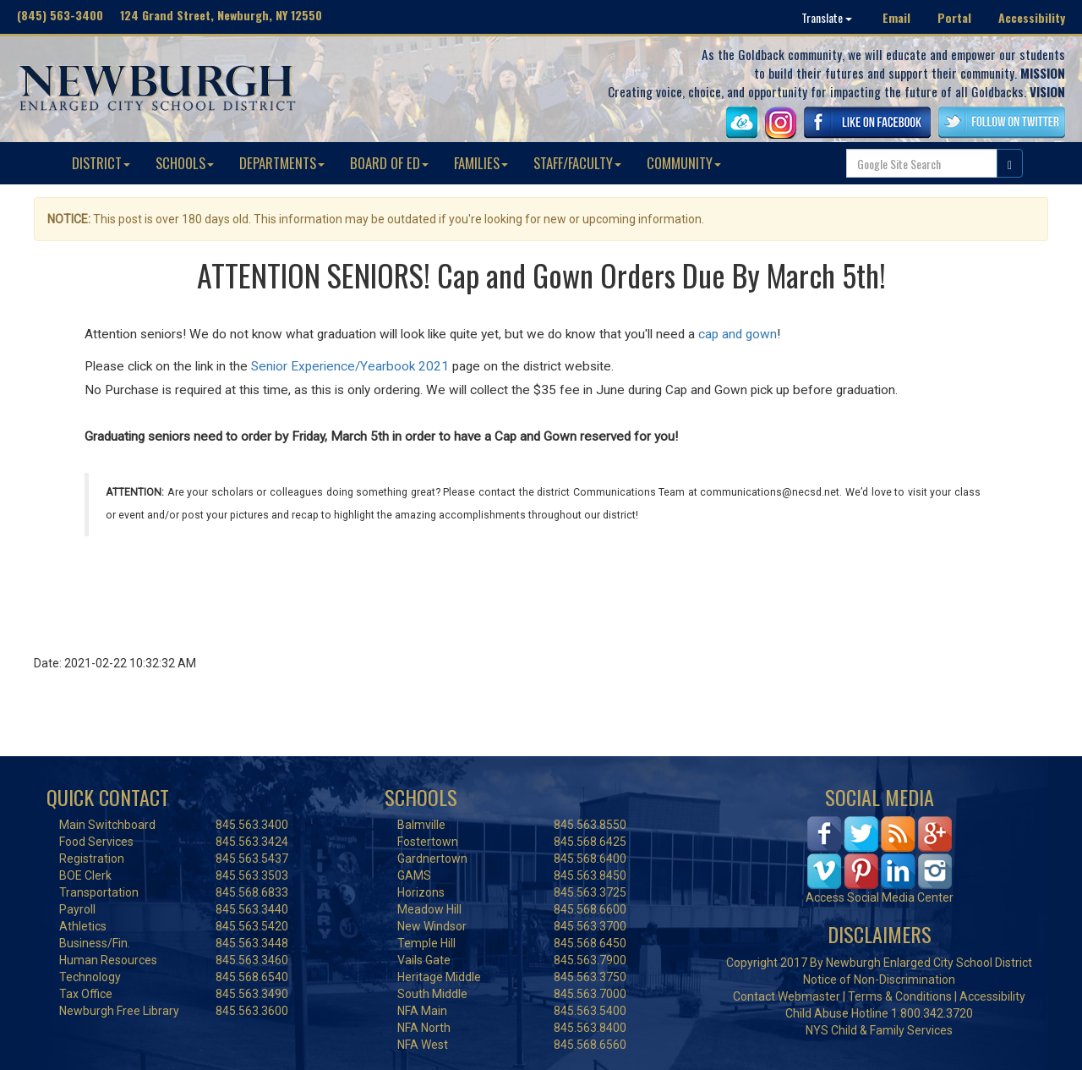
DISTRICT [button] (101, 162)
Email (896, 17)
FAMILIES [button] (481, 162)
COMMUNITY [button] (684, 162)
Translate (826, 17)
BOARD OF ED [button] (389, 162)
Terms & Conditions (900, 996)
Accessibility (1031, 17)
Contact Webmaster (786, 996)
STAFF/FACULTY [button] (577, 162)
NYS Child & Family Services (879, 1030)
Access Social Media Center (880, 897)
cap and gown (737, 334)
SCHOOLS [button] (185, 162)
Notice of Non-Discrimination (879, 979)
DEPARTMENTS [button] (282, 162)
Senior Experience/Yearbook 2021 (350, 366)
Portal (954, 17)
